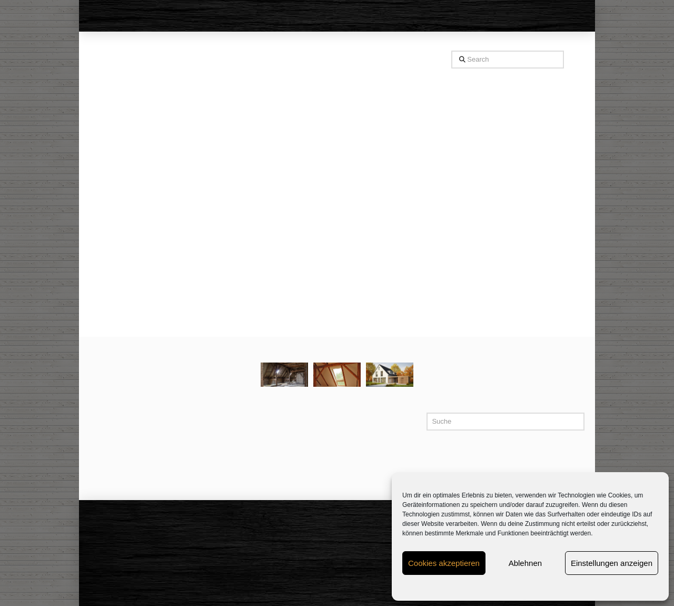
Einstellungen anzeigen (611, 563)
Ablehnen (525, 563)
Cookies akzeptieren (444, 563)
